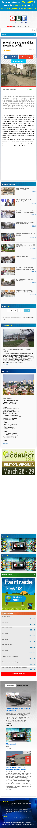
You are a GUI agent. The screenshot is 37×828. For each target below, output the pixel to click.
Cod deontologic (27, 803)
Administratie (9, 811)
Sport (7, 813)
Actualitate (25, 809)
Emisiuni (18, 813)
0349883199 (27, 2)
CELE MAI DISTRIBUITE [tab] (22, 685)
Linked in (27, 818)
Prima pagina (9, 809)
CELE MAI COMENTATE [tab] (12, 688)
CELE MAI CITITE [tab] (10, 685)
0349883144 (19, 5)
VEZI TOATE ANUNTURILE (18, 673)
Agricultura (12, 813)
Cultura (30, 811)
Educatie (15, 811)
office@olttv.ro (29, 8)
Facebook (8, 818)
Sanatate (20, 811)
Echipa (19, 803)
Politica (25, 811)
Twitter (22, 818)
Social (20, 809)
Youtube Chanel (15, 818)
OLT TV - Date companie (11, 803)
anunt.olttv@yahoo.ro (11, 8)
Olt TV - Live (17, 26)
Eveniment (15, 809)
